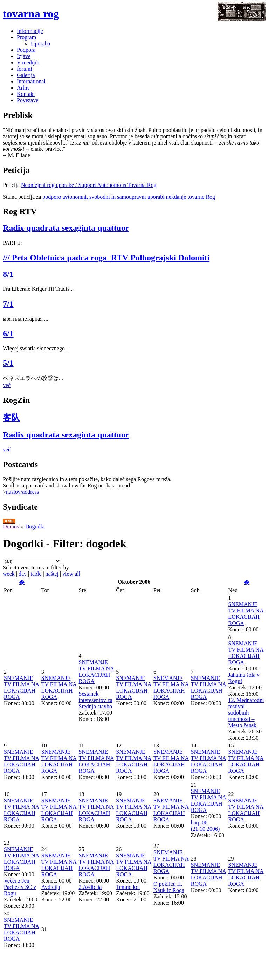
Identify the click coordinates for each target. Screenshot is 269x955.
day (23, 574)
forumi (24, 69)
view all (71, 574)
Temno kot (128, 887)
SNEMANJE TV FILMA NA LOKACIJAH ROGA (246, 613)
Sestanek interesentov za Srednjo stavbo (95, 700)
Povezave (27, 100)
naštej (52, 574)
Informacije (30, 31)
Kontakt (26, 94)
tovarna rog (31, 13)
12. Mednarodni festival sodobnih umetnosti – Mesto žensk (246, 712)
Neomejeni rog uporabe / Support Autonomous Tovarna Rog (89, 185)
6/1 (8, 333)
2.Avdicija (90, 887)
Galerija (26, 75)
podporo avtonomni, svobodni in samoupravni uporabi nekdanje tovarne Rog (128, 197)
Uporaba (40, 44)
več (7, 385)
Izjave (23, 56)
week (9, 574)
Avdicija (50, 887)
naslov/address (22, 492)
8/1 (8, 274)
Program (26, 37)
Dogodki (35, 526)
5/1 (8, 362)
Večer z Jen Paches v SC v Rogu (20, 887)
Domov (11, 526)
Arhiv (23, 88)
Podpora (26, 50)
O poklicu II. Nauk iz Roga (168, 887)
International (31, 81)
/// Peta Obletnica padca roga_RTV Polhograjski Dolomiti (106, 257)
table (35, 574)
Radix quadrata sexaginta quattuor (66, 227)
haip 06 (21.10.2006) (205, 826)
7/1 (8, 303)
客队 (11, 417)
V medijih (28, 62)
